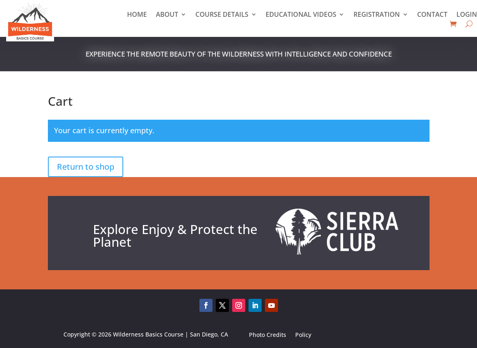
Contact (432, 15)
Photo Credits (267, 336)
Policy (303, 336)
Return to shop (85, 166)
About (167, 15)
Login (467, 15)
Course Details (221, 15)
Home (137, 15)
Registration (376, 15)
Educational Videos (301, 15)
